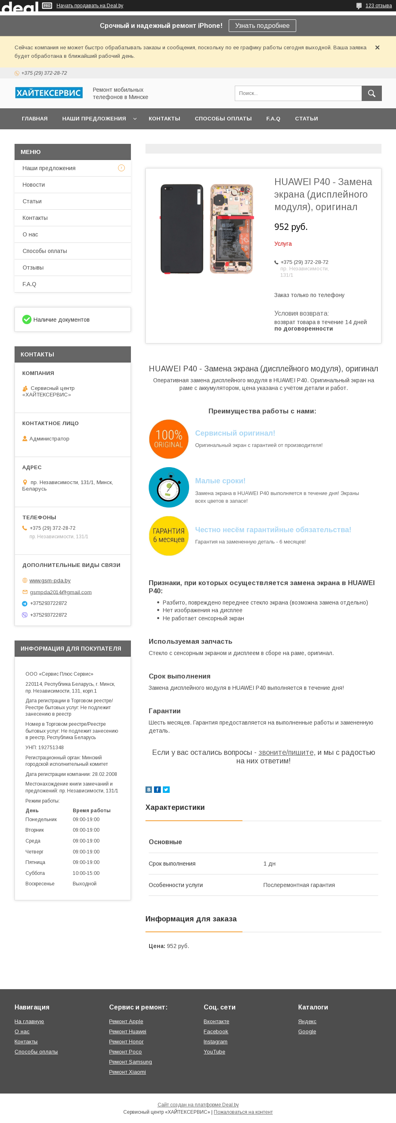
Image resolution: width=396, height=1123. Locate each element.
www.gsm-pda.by (50, 580)
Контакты (164, 119)
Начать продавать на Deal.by (90, 5)
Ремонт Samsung (130, 1062)
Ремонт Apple (126, 1021)
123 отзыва (379, 5)
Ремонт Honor (126, 1042)
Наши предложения (94, 119)
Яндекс (307, 1021)
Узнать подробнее (262, 25)
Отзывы (33, 267)
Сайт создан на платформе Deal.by (198, 1105)
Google (307, 1031)
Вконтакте (216, 1021)
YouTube (214, 1052)
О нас (30, 234)
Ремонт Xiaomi (127, 1072)
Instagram (215, 1042)
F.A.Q (273, 119)
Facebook (216, 1031)
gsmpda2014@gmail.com (61, 592)
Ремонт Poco (125, 1052)
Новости (34, 184)
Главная (35, 119)
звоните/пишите (286, 752)
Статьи (306, 119)
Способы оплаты (223, 119)
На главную (29, 1021)
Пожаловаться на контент (243, 1112)
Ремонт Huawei (127, 1031)
